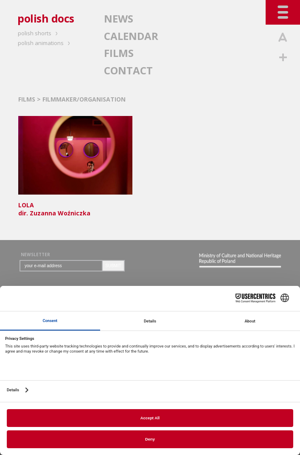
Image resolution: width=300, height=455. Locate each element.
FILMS (119, 53)
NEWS (118, 18)
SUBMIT (113, 265)
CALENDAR (131, 36)
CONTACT (128, 70)
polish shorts (39, 33)
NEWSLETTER (35, 254)
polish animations (45, 43)
